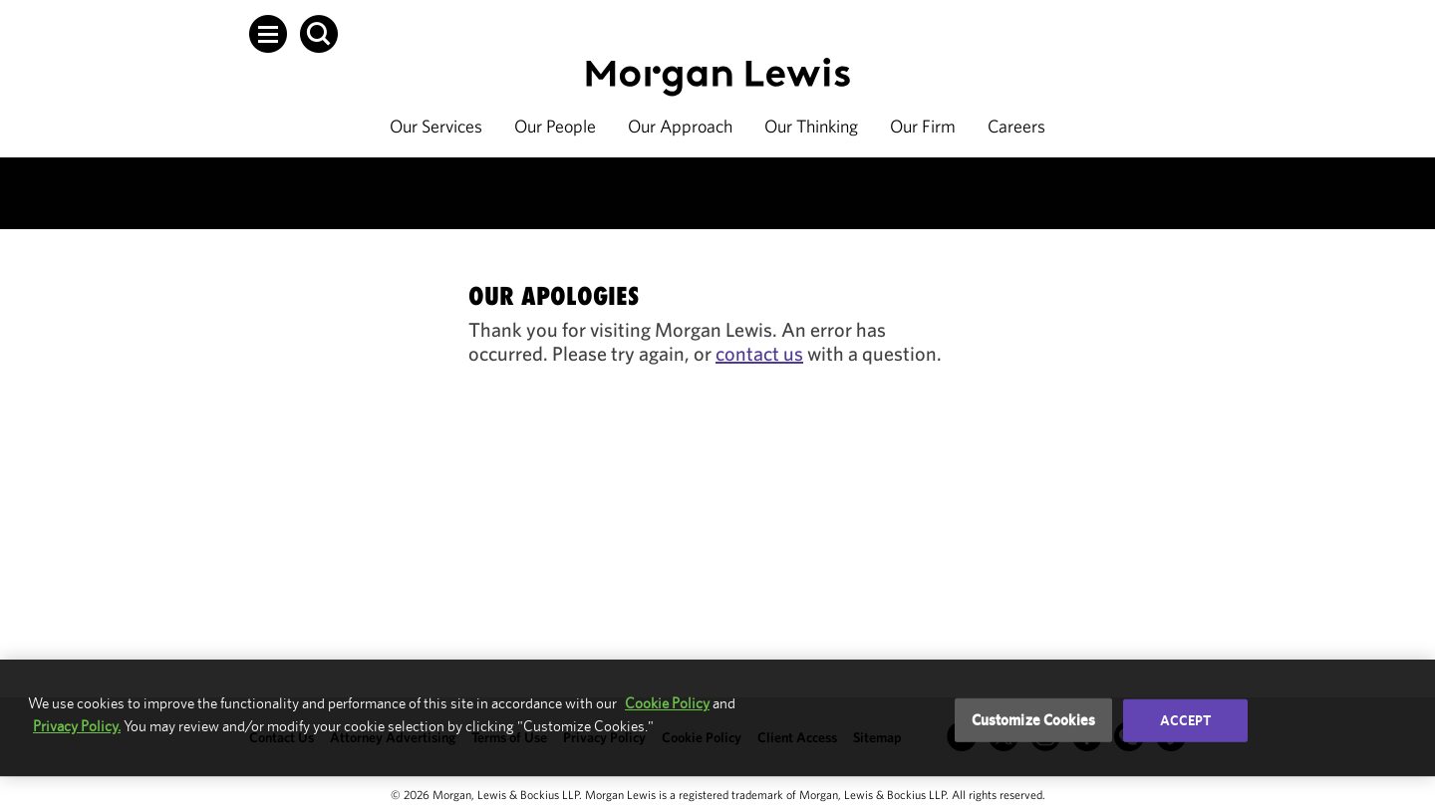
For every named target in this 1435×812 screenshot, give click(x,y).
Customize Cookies (1034, 719)
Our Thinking (811, 126)
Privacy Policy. (77, 725)
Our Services (436, 126)
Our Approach (680, 126)
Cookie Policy (667, 702)
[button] (268, 34)
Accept (1186, 720)
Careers (1016, 126)
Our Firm (923, 126)
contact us (759, 353)
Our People (555, 126)
